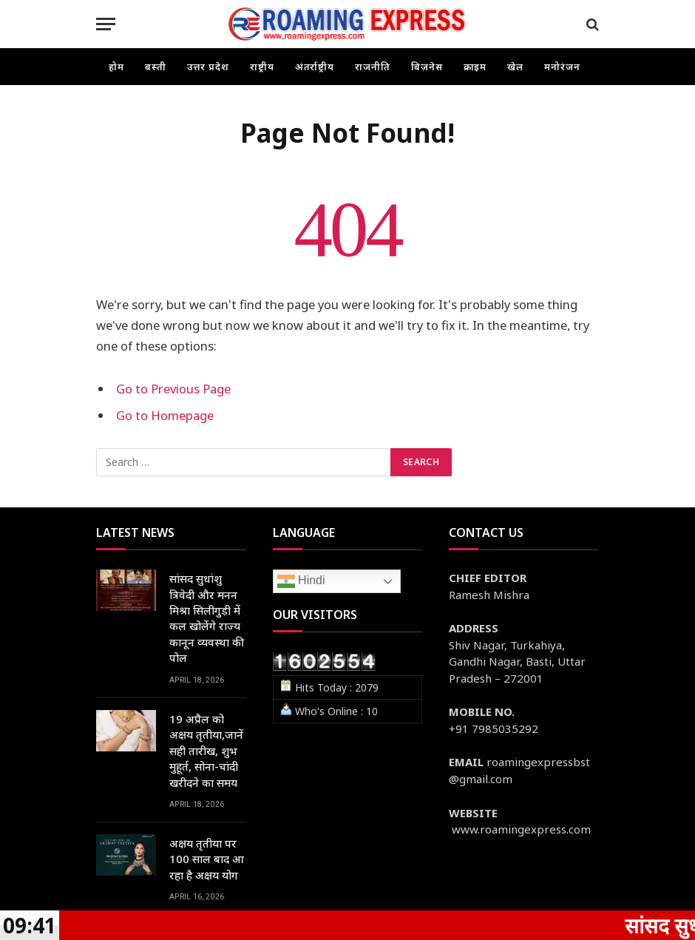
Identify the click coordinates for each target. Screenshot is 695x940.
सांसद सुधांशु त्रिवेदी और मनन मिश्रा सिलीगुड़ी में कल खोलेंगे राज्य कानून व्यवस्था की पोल (206, 618)
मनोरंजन (562, 66)
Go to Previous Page (173, 388)
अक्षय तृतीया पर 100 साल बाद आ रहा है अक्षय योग (206, 859)
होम (116, 66)
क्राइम (475, 66)
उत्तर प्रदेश (208, 66)
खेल (515, 66)
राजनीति (372, 66)
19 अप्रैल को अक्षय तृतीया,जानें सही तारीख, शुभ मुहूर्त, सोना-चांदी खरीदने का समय (206, 750)
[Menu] (105, 24)
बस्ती (155, 66)
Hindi (301, 581)
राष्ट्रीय (262, 66)
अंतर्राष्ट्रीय (315, 66)
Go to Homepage (165, 415)
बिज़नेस (427, 66)
